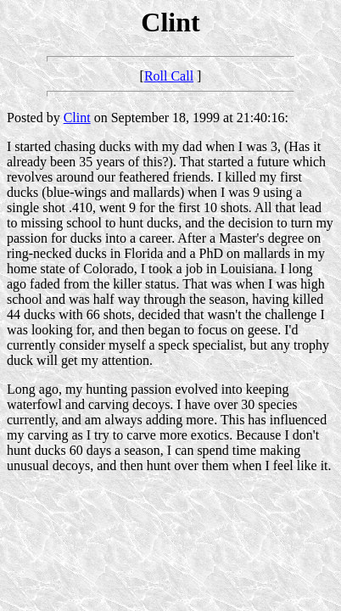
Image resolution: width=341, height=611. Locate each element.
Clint (77, 117)
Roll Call (168, 76)
